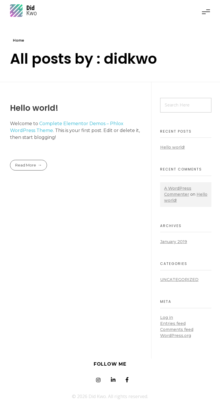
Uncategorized (179, 279)
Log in (166, 317)
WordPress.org (175, 335)
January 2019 (173, 241)
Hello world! (34, 108)
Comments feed (176, 329)
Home (18, 40)
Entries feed (173, 323)
